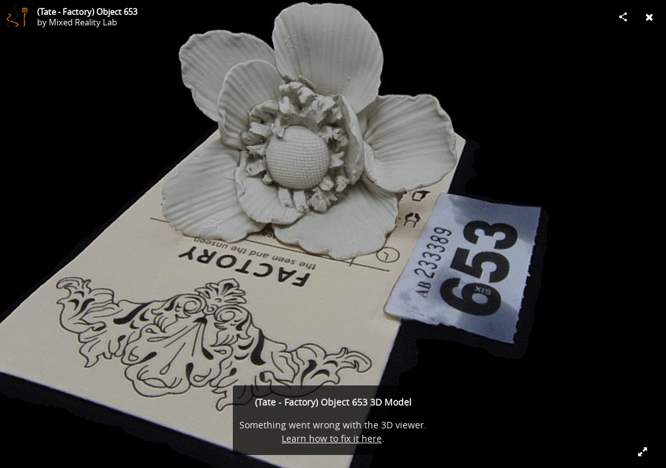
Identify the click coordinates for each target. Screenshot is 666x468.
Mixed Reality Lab (83, 22)
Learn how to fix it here (332, 438)
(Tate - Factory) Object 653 (87, 12)
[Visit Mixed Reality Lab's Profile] (17, 16)
